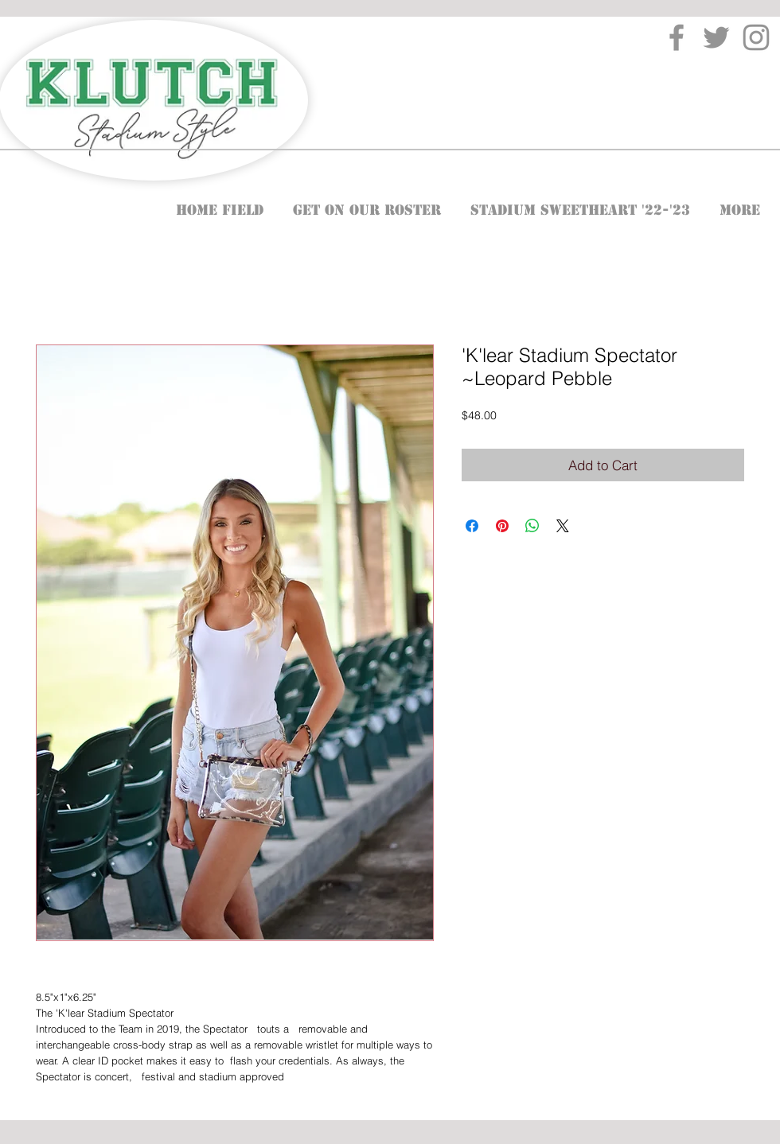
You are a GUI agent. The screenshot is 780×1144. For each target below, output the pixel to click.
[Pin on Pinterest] (502, 525)
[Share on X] (562, 525)
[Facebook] (676, 37)
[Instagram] (756, 37)
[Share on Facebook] (472, 525)
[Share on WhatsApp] (532, 525)
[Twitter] (716, 37)
